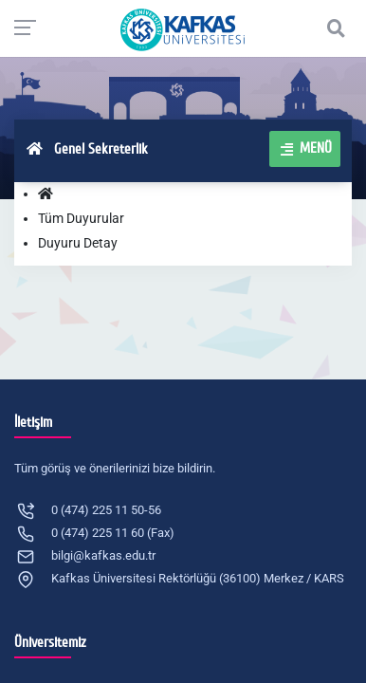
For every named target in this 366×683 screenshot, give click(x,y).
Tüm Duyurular (81, 218)
